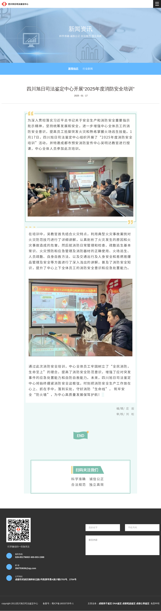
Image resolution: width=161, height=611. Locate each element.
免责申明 (155, 603)
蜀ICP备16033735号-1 (63, 603)
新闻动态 (73, 68)
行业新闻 (88, 68)
